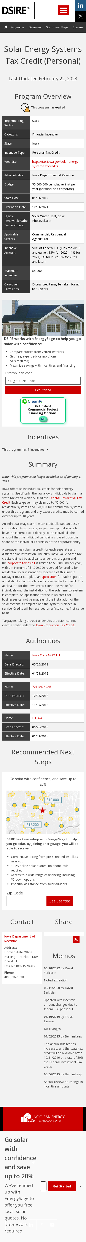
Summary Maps (57, 27)
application (49, 577)
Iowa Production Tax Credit (55, 625)
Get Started (62, 1186)
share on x (80, 16)
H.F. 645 (37, 718)
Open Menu (63, 10)
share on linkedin (80, 5)
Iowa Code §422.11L (46, 655)
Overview (35, 27)
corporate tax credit (21, 563)
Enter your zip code (18, 373)
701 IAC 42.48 (41, 687)
